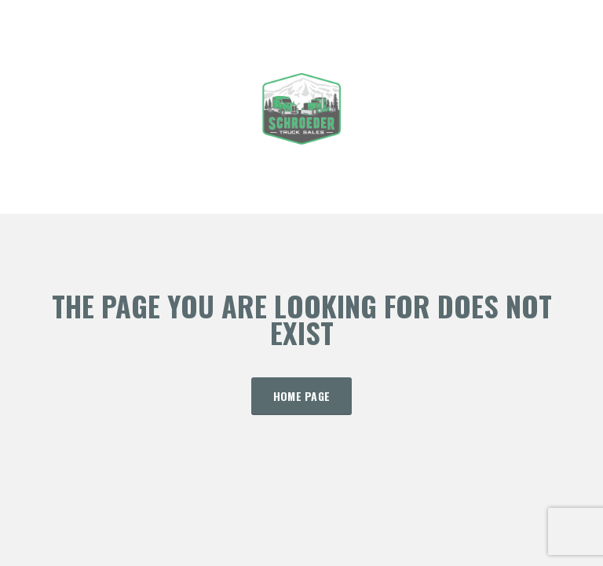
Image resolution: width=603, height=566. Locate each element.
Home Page (302, 396)
